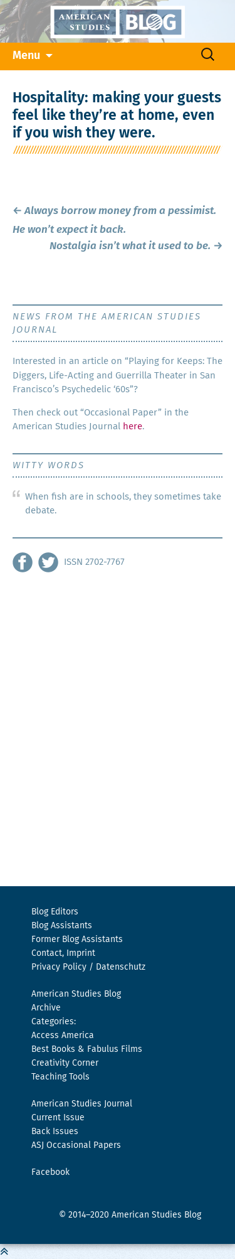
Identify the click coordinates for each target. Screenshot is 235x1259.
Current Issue (58, 1117)
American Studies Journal (81, 1104)
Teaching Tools (60, 1077)
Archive (46, 1008)
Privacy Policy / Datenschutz (88, 967)
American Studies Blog (76, 994)
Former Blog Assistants (77, 939)
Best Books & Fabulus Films (86, 1049)
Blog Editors (54, 912)
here (132, 426)
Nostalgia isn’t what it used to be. (136, 246)
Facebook (50, 1172)
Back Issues (54, 1131)
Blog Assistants (61, 925)
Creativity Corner (64, 1063)
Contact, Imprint (63, 953)
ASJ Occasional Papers (76, 1145)
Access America (62, 1035)
